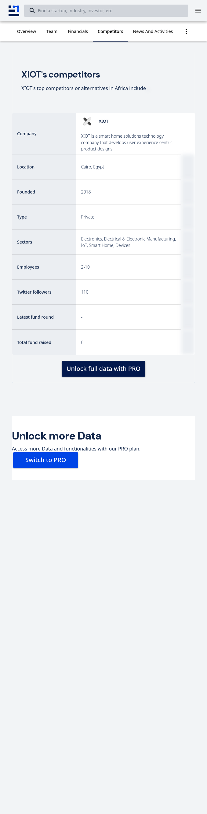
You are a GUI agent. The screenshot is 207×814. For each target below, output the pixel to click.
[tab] (26, 31)
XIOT (103, 121)
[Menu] (198, 10)
